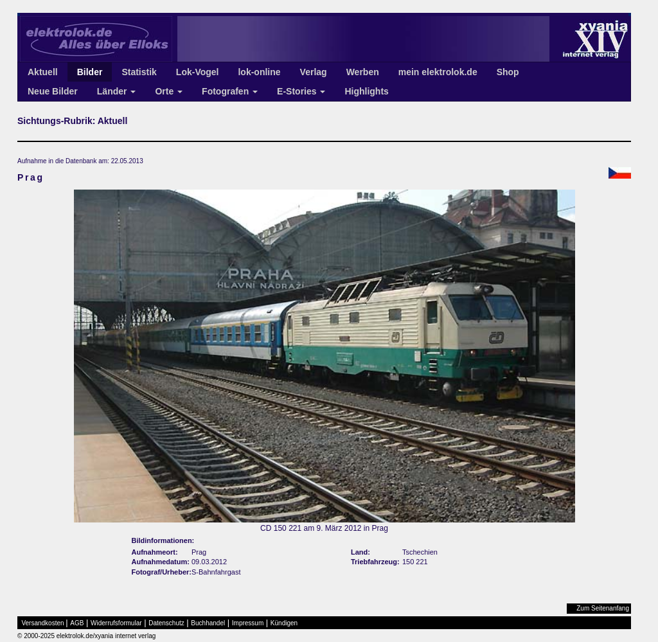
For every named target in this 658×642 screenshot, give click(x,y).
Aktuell (43, 72)
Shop (508, 72)
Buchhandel (208, 623)
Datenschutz (166, 623)
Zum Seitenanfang (602, 608)
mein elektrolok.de (437, 72)
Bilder (90, 72)
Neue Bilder (53, 91)
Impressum (247, 623)
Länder (116, 91)
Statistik (138, 72)
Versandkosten (43, 623)
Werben (362, 72)
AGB (77, 623)
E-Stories (301, 91)
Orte (168, 91)
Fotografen (230, 91)
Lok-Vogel (197, 72)
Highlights (366, 91)
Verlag (313, 72)
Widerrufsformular (116, 623)
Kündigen (284, 623)
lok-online (259, 72)
